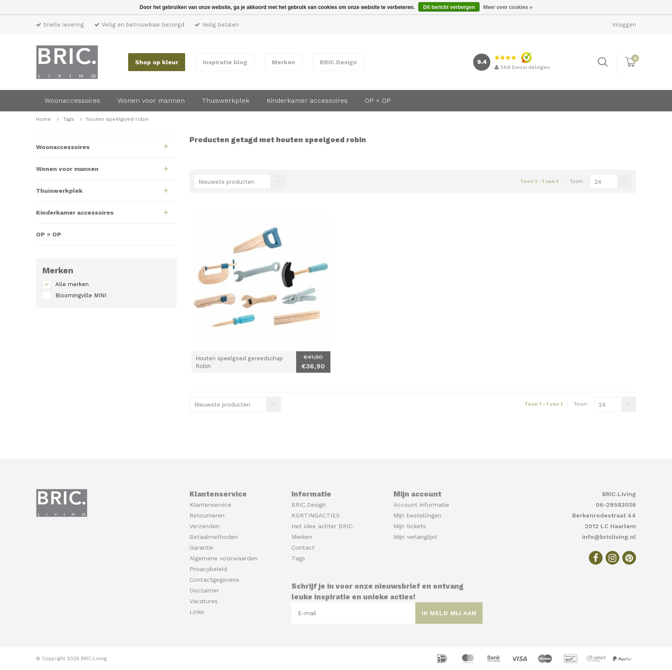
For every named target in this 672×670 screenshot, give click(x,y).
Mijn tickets (409, 526)
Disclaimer (204, 590)
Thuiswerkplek (225, 101)
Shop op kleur (156, 62)
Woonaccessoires (72, 101)
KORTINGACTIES (315, 515)
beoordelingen (522, 67)
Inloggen (624, 24)
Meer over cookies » (507, 7)
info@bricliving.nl (609, 536)
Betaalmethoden (213, 536)
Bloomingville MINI (80, 295)
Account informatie (421, 504)
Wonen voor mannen (151, 101)
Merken (283, 62)
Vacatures (203, 601)
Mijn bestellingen (417, 515)
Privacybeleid (208, 568)
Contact (303, 547)
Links (196, 611)
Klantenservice (210, 504)
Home (43, 119)
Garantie (201, 547)
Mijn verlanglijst (415, 536)
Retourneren (207, 515)
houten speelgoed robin (117, 119)
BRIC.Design (338, 62)
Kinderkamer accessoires (307, 101)
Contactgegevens (214, 579)
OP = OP (378, 101)
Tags (68, 119)
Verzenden (204, 526)
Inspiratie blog (225, 62)
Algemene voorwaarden (223, 558)
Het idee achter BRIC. (322, 526)
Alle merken (72, 284)
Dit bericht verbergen (449, 7)
